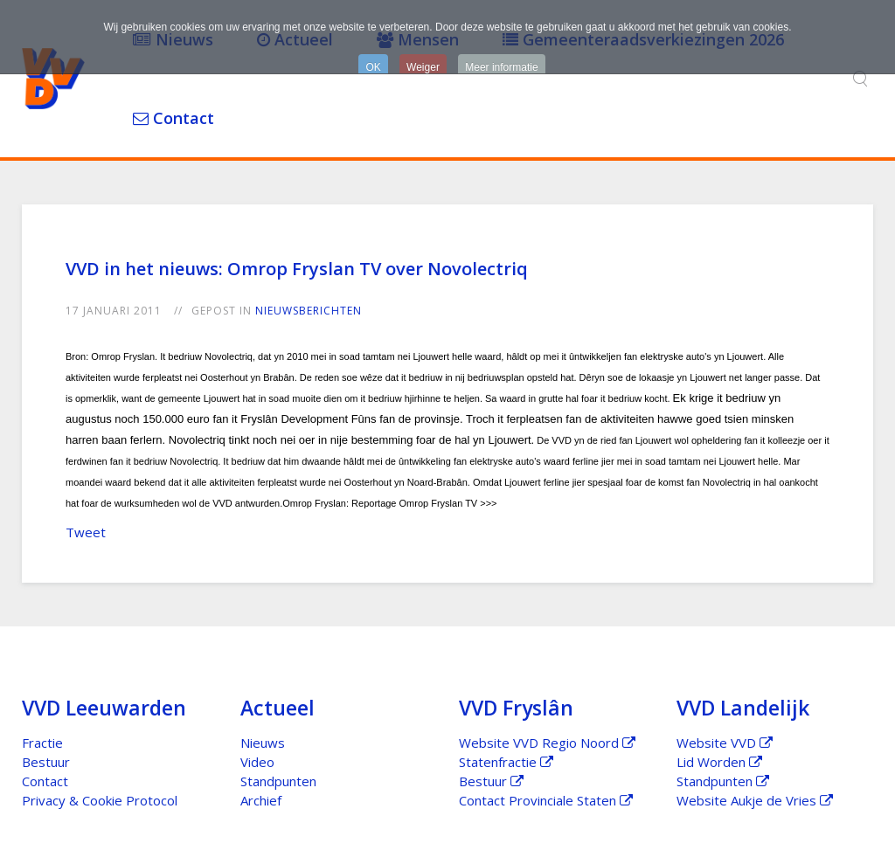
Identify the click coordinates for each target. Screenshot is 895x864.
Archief (260, 800)
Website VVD (724, 742)
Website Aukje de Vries (754, 800)
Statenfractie (506, 762)
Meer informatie (501, 67)
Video (257, 762)
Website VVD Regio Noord (547, 742)
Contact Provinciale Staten (546, 800)
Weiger (423, 67)
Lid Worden (719, 762)
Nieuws (262, 742)
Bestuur (46, 762)
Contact (173, 117)
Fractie (42, 742)
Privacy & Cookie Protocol (99, 800)
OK (372, 67)
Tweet (86, 532)
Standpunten (278, 781)
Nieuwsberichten (308, 310)
